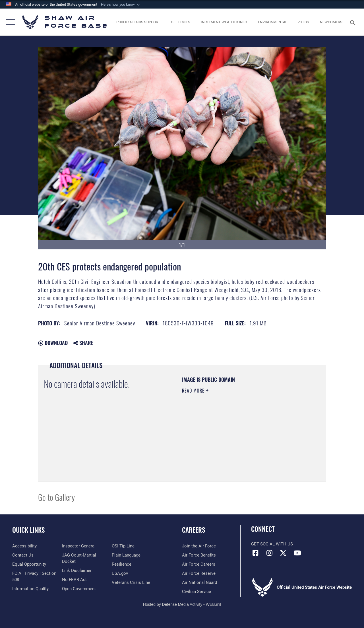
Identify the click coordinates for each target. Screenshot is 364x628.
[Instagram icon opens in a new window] (269, 553)
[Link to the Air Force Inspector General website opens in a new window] (79, 546)
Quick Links (28, 530)
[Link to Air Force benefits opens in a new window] (199, 555)
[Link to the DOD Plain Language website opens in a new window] (126, 555)
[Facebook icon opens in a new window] (255, 553)
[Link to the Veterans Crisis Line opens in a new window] (131, 582)
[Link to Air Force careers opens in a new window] (198, 564)
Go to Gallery (56, 497)
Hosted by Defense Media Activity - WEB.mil (182, 604)
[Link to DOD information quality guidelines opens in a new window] (30, 588)
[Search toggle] (354, 22)
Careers (193, 530)
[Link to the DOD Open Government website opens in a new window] (79, 588)
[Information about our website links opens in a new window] (77, 570)
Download (53, 342)
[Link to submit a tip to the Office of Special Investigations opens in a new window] (123, 546)
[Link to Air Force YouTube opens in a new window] (297, 553)
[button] (121, 4)
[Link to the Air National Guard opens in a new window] (199, 582)
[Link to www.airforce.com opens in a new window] (199, 546)
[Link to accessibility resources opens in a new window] (24, 546)
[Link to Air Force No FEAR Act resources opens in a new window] (74, 579)
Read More (194, 390)
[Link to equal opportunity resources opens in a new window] (29, 564)
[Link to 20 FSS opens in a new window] (303, 22)
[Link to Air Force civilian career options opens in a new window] (196, 591)
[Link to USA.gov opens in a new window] (120, 573)
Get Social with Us (272, 544)
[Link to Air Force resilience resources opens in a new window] (121, 564)
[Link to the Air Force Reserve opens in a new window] (199, 573)
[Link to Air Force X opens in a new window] (283, 553)
